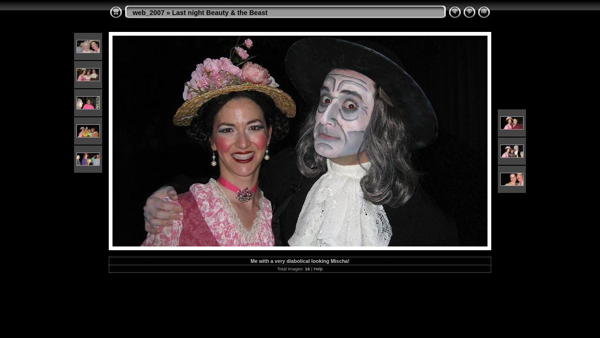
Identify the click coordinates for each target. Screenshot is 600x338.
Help (318, 268)
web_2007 (149, 12)
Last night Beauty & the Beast (220, 12)
